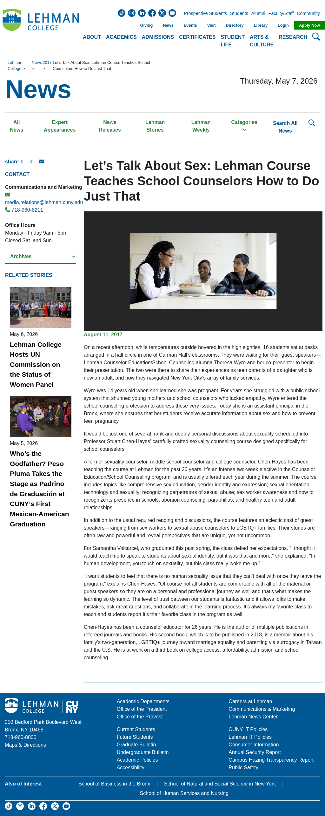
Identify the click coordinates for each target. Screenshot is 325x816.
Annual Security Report (255, 752)
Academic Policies (137, 760)
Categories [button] (244, 126)
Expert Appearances (60, 126)
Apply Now (309, 25)
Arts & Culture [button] (262, 40)
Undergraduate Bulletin (143, 752)
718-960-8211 (24, 210)
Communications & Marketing (262, 709)
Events (190, 25)
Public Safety (243, 767)
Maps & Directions (25, 745)
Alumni (258, 13)
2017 (47, 62)
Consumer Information (254, 744)
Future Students (135, 737)
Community (310, 13)
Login (283, 25)
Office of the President (142, 709)
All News (16, 126)
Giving (146, 25)
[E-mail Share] (43, 164)
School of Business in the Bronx (114, 783)
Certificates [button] (197, 37)
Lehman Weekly (201, 126)
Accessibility (130, 767)
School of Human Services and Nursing (184, 793)
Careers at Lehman (250, 701)
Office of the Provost (140, 716)
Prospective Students (203, 13)
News (168, 25)
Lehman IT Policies (250, 737)
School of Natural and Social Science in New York (220, 783)
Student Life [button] (233, 40)
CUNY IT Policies (248, 729)
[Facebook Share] (25, 164)
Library (261, 25)
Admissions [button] (158, 37)
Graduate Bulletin (136, 744)
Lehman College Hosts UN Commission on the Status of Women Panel (36, 364)
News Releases (110, 126)
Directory (234, 25)
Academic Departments (143, 701)
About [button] (92, 37)
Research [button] (293, 37)
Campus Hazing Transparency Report (271, 760)
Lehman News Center (253, 716)
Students (239, 13)
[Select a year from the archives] (40, 257)
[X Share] (34, 164)
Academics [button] (121, 37)
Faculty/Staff (281, 13)
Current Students (136, 729)
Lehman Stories (155, 126)
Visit (211, 25)
